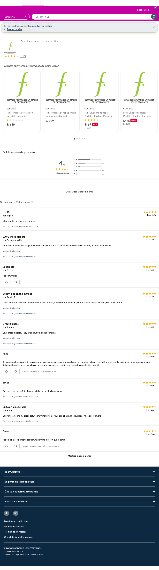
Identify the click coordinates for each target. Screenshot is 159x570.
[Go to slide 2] (77, 146)
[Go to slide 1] (74, 146)
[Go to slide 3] (79, 146)
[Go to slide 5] (84, 146)
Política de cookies (14, 533)
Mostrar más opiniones (79, 463)
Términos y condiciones (16, 528)
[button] (95, 17)
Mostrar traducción (11, 258)
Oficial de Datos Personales (18, 544)
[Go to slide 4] (82, 146)
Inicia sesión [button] (142, 9)
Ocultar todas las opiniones (79, 199)
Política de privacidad (15, 539)
